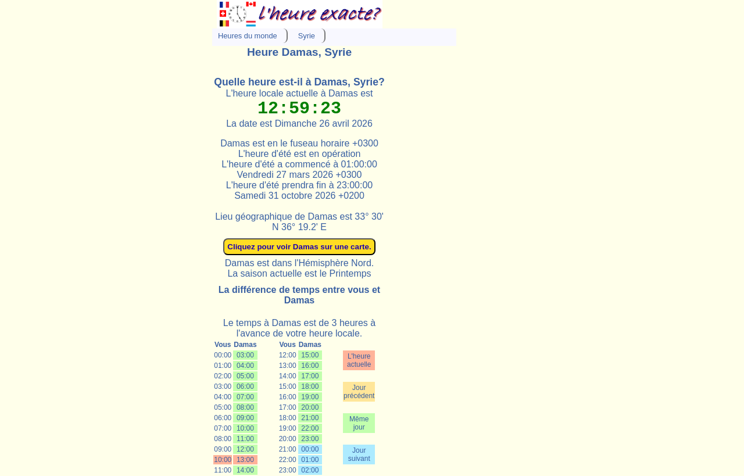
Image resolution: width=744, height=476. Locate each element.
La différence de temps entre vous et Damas (299, 295)
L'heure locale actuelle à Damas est (299, 93)
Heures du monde (247, 35)
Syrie (306, 35)
